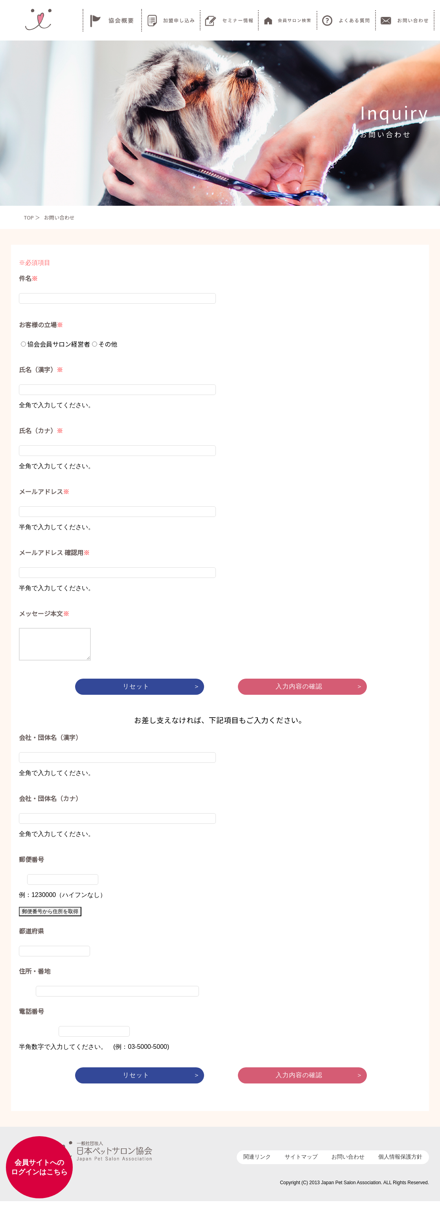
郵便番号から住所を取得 (50, 917)
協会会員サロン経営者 (55, 344)
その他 (104, 344)
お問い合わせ (348, 1162)
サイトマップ (301, 1162)
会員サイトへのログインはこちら (39, 1167)
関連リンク (257, 1162)
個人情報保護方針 (400, 1162)
